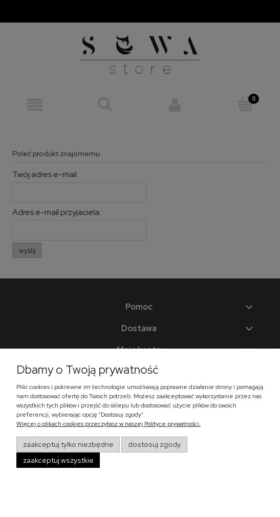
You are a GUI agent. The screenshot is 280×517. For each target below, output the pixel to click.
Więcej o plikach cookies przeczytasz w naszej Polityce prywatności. (108, 424)
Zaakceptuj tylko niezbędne (68, 444)
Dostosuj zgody (154, 444)
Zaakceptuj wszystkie (58, 460)
